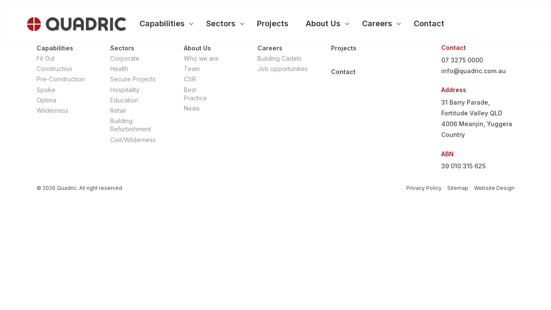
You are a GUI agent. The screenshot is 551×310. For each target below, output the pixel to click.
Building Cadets (279, 58)
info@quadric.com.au (473, 70)
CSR (190, 79)
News (192, 108)
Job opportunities (282, 68)
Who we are (201, 58)
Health (119, 68)
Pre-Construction (61, 79)
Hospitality (124, 89)
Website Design (494, 188)
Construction (54, 68)
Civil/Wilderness (133, 139)
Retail (118, 110)
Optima (46, 100)
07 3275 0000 (462, 60)
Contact (343, 71)
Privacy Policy (424, 188)
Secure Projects (133, 79)
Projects (343, 48)
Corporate (124, 58)
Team (192, 68)
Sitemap (457, 188)
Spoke (46, 89)
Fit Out (46, 58)
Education (124, 100)
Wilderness (52, 110)
